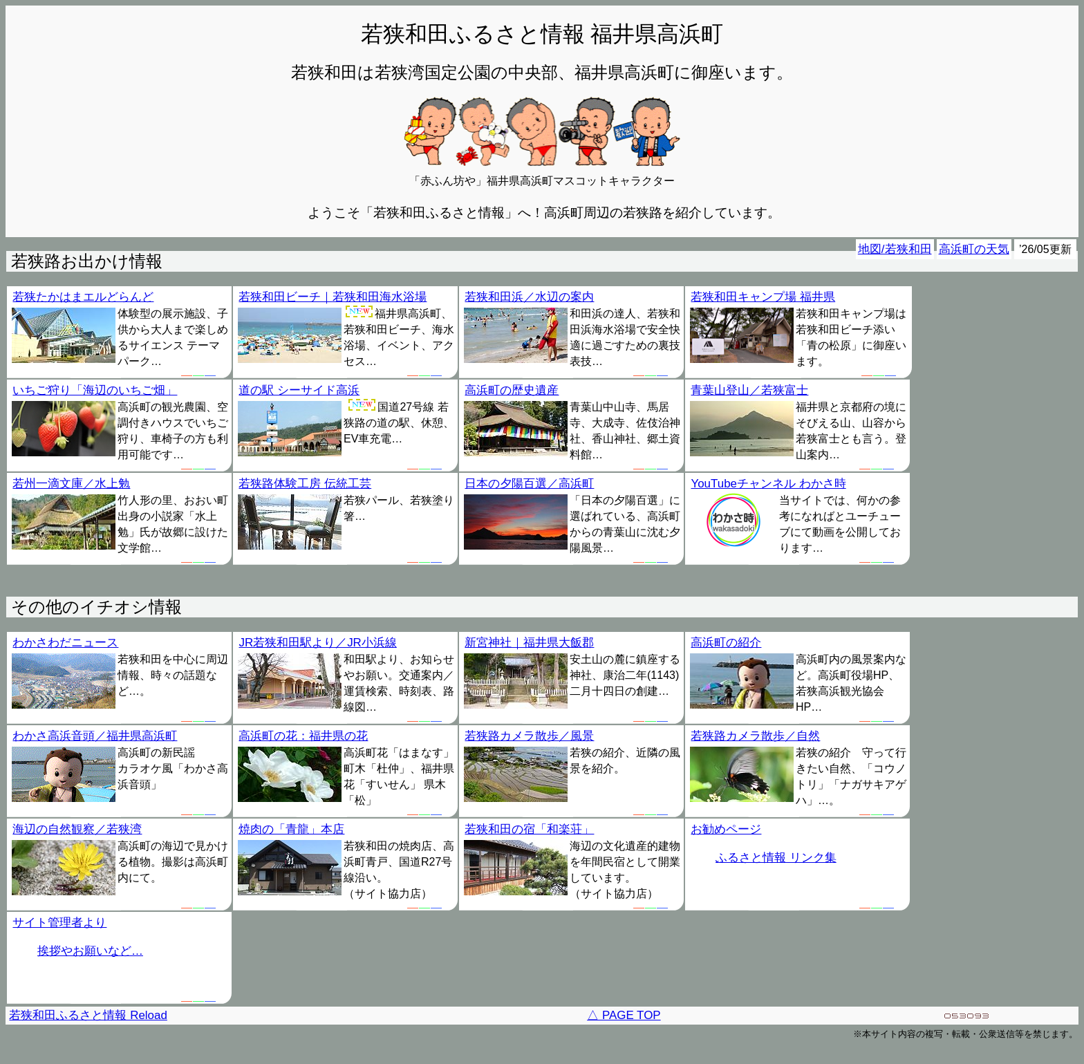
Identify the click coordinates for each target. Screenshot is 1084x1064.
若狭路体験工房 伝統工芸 (305, 483)
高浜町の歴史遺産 (512, 390)
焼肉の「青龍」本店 (291, 829)
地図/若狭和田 (895, 249)
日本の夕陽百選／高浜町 (529, 483)
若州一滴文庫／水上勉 (71, 483)
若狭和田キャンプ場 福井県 (763, 297)
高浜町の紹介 (726, 642)
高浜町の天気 (974, 249)
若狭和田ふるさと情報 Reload (88, 1015)
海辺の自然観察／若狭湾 (77, 829)
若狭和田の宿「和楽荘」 (529, 829)
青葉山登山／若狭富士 (749, 390)
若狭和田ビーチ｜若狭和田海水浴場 (333, 297)
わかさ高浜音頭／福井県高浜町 (94, 736)
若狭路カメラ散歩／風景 (529, 736)
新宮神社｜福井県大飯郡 (529, 642)
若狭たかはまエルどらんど (82, 297)
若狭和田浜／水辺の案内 (529, 297)
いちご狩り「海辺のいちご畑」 (94, 390)
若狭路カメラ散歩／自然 (755, 736)
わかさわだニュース (65, 642)
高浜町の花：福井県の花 (303, 736)
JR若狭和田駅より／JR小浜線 (317, 642)
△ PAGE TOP (623, 1015)
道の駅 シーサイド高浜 (299, 390)
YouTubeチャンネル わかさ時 (768, 483)
